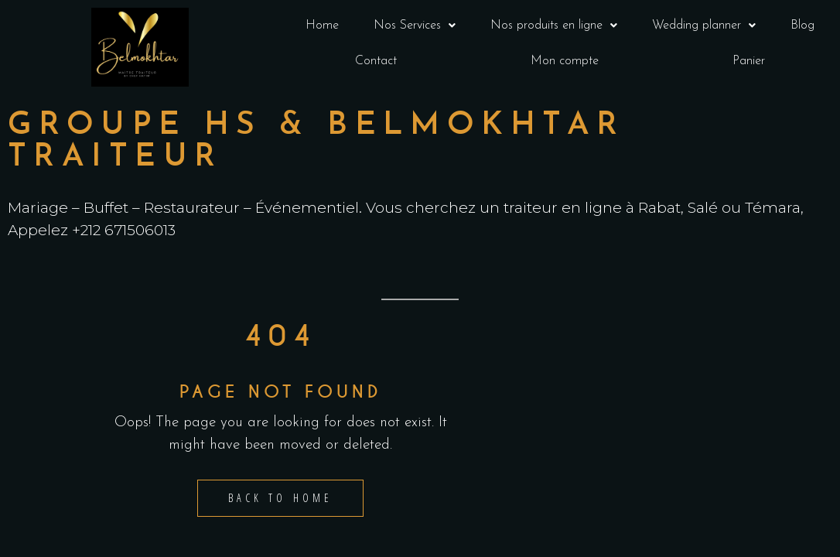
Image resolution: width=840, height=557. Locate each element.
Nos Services (415, 25)
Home (322, 25)
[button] (414, 25)
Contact (376, 61)
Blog (802, 25)
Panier (748, 61)
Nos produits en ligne (553, 25)
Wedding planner (704, 25)
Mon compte (565, 61)
